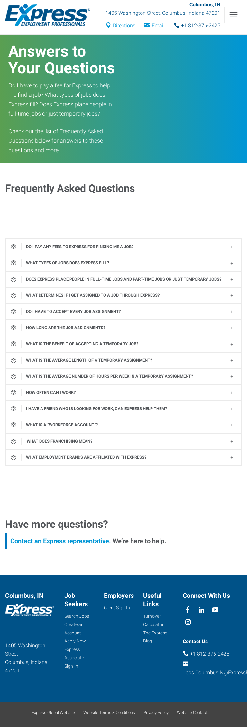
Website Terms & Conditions (109, 712)
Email (158, 25)
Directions (124, 25)
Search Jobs (76, 616)
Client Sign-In (117, 607)
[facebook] (188, 610)
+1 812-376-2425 (200, 25)
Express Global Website (53, 712)
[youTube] (215, 610)
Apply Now (75, 640)
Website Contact (192, 712)
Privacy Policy (156, 712)
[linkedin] (201, 610)
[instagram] (188, 622)
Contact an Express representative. (60, 541)
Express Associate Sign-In (74, 658)
